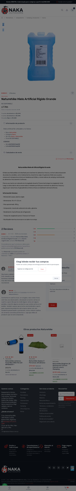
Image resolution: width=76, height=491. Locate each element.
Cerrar (56, 278)
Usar (42, 269)
